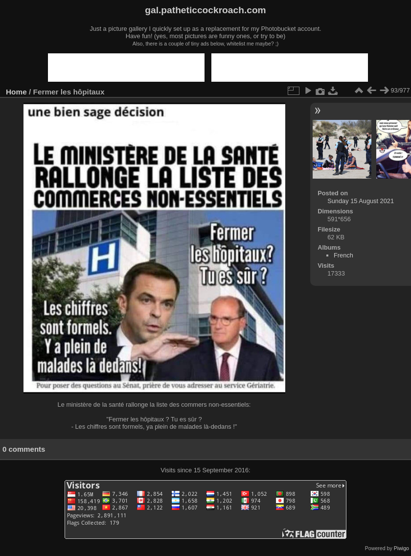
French (343, 255)
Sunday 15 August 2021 (360, 201)
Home (16, 92)
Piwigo (401, 548)
